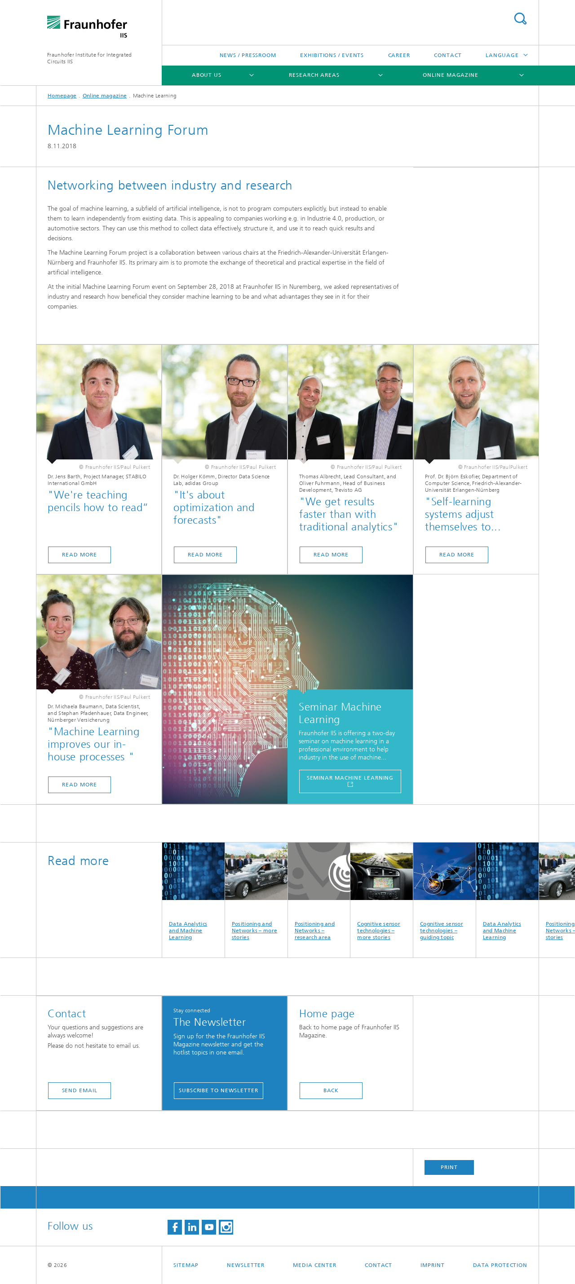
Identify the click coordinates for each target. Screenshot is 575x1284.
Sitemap (186, 1265)
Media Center (314, 1265)
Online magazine (450, 75)
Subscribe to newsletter (218, 1090)
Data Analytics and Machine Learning (193, 891)
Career (399, 55)
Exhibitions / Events (332, 55)
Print (449, 1167)
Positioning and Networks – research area (319, 891)
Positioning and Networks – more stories (256, 891)
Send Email (79, 1090)
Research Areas (314, 75)
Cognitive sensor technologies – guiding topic (444, 891)
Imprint (432, 1265)
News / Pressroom (248, 55)
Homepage (62, 96)
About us (206, 75)
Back (331, 1090)
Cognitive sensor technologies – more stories (381, 891)
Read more (79, 555)
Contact (447, 55)
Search (520, 18)
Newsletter (246, 1265)
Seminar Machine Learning (350, 778)
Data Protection (500, 1265)
